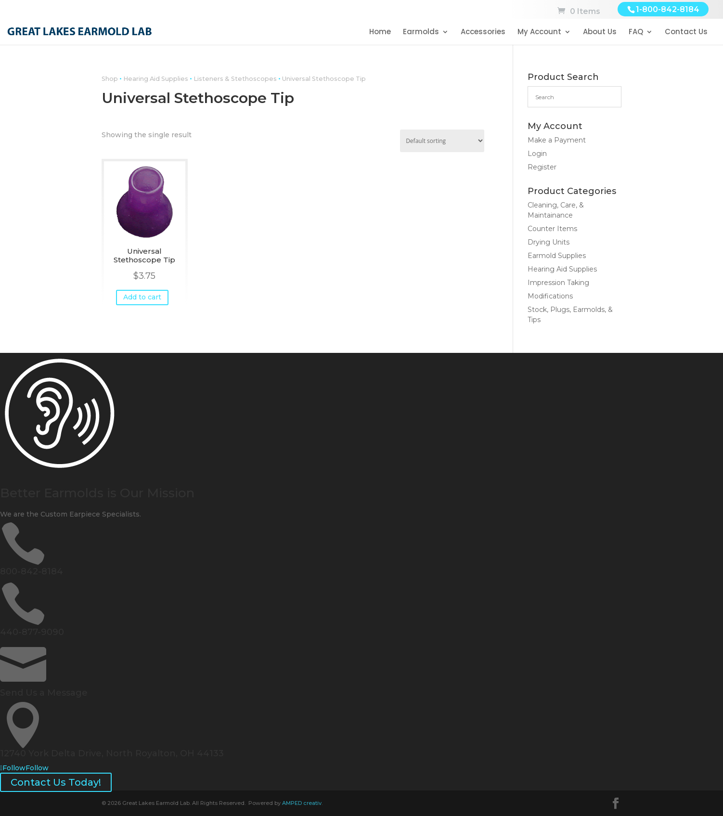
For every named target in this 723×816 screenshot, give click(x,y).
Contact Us (686, 32)
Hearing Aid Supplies (155, 78)
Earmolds (421, 32)
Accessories (483, 32)
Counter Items (552, 228)
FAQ (636, 32)
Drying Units (548, 242)
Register (542, 167)
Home (380, 32)
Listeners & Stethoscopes (235, 78)
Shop (110, 78)
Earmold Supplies (557, 255)
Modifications (550, 296)
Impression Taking (558, 282)
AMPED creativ (302, 803)
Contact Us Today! (56, 782)
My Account (539, 32)
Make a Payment (557, 140)
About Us (600, 32)
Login (537, 153)
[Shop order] (442, 141)
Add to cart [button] (142, 297)
